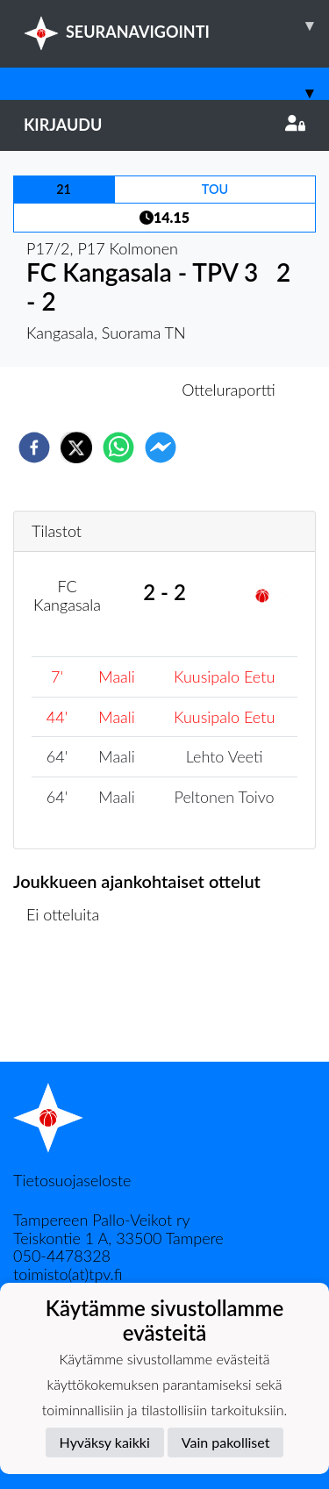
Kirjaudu (164, 124)
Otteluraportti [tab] (228, 389)
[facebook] (34, 447)
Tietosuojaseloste (72, 1180)
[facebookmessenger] (160, 447)
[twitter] (76, 447)
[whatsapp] (118, 447)
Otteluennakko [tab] (104, 389)
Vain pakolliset (226, 1442)
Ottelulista (70, 1002)
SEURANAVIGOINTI (176, 25)
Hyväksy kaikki (105, 1442)
